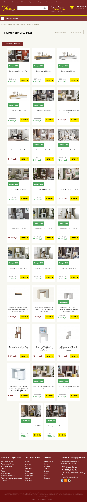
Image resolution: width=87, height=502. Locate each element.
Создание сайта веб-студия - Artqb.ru (42, 499)
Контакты (80, 2)
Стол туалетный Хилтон (43, 71)
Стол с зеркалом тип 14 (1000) (31, 426)
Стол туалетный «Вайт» (18, 189)
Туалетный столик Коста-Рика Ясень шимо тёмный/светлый (18, 348)
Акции (3, 471)
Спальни (46, 469)
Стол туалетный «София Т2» (19, 268)
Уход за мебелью (6, 466)
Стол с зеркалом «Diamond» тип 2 (68, 387)
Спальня (22, 24)
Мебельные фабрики (8, 476)
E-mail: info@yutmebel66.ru (69, 477)
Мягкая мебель (49, 462)
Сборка (23, 2)
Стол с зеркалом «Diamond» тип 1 (68, 111)
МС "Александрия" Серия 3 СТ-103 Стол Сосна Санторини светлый (68, 349)
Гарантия (32, 2)
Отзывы (3, 469)
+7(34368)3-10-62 (58, 9)
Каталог (16, 24)
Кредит (40, 2)
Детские (46, 471)
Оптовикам (49, 2)
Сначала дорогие (75, 32)
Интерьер (47, 478)
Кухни (46, 464)
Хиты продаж (5, 473)
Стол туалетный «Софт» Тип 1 (68, 189)
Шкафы (46, 473)
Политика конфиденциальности (11, 478)
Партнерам (60, 2)
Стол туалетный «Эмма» (43, 110)
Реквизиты (70, 2)
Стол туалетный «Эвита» (18, 229)
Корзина (24, 80)
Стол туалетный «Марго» (68, 268)
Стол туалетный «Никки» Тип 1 (18, 71)
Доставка (15, 2)
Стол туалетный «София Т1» (43, 229)
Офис (45, 476)
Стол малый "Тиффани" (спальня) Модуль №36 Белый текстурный (43, 349)
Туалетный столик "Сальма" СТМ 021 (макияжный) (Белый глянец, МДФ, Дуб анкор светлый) (18, 389)
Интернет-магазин (7, 24)
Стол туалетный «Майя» (18, 150)
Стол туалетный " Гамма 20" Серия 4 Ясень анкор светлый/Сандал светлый (68, 309)
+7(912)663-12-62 (68, 466)
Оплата (6, 2)
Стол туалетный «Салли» (43, 189)
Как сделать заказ (7, 462)
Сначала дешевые (60, 32)
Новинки (4, 480)
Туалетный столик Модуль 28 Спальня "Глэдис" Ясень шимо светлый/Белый (43, 309)
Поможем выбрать (7, 464)
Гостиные (47, 466)
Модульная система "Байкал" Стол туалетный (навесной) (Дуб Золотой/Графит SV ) (18, 309)
